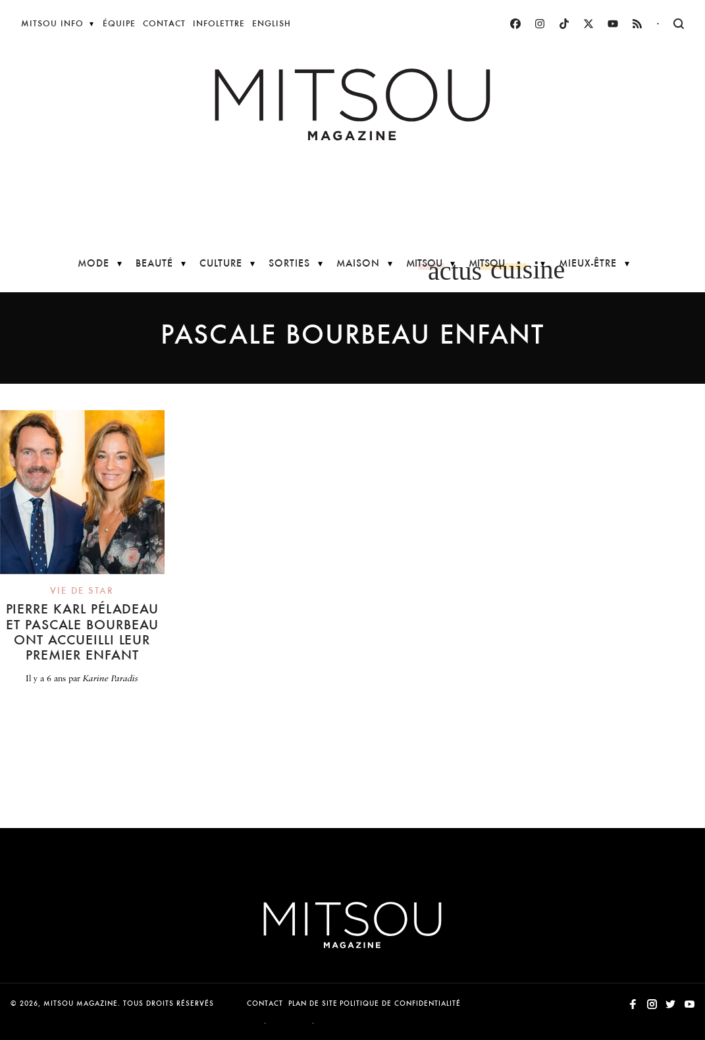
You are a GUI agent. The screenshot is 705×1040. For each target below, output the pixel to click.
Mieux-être (588, 263)
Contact (164, 23)
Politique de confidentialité (400, 1003)
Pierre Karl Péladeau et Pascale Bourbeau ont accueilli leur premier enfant (82, 632)
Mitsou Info (52, 23)
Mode (93, 263)
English (271, 23)
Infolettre (219, 23)
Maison (358, 263)
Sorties (289, 263)
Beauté (154, 263)
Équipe (119, 23)
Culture (220, 263)
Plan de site (313, 1003)
